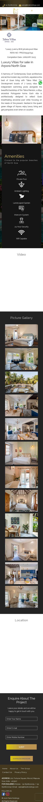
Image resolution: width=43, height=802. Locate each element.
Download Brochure (21, 759)
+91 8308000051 (9, 5)
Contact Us (7, 772)
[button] (3, 22)
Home (5, 768)
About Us (14, 769)
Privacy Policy (21, 772)
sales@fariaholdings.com (29, 5)
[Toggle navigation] (31, 10)
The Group (25, 769)
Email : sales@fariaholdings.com (25, 787)
